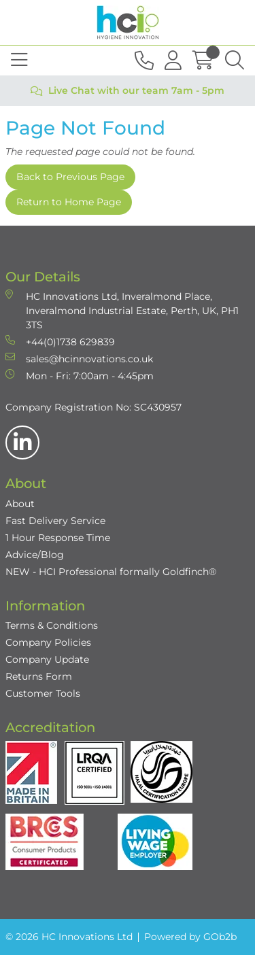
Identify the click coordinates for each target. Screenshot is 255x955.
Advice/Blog (34, 555)
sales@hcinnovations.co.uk (79, 358)
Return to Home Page (68, 202)
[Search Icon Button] (235, 60)
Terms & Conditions (51, 625)
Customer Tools (42, 693)
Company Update (47, 659)
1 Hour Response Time (57, 538)
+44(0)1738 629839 (60, 341)
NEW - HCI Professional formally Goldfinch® (110, 572)
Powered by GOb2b (190, 937)
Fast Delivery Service (55, 521)
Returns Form (38, 676)
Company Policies (48, 642)
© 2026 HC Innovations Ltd (69, 937)
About (20, 504)
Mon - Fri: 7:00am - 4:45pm (79, 375)
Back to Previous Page (70, 177)
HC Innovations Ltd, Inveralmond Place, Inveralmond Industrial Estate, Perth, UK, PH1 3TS (122, 310)
